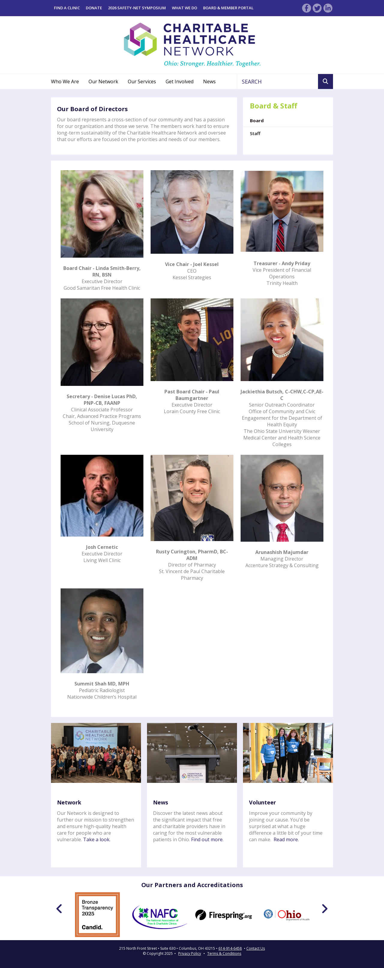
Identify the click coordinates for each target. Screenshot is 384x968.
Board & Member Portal (228, 7)
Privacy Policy (189, 953)
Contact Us (255, 948)
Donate (94, 7)
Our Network (103, 81)
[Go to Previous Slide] (59, 909)
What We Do (184, 7)
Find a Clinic (67, 7)
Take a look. (96, 839)
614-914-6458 (230, 948)
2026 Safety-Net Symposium (137, 7)
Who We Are (65, 81)
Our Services (142, 81)
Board (257, 120)
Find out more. (207, 839)
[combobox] (277, 81)
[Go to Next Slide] (324, 909)
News (209, 81)
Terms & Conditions (224, 953)
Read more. (286, 839)
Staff (255, 133)
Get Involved (180, 81)
